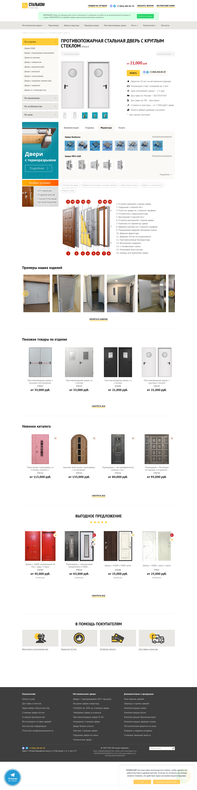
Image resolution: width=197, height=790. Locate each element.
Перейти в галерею (98, 319)
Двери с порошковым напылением (39, 53)
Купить (133, 73)
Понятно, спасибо (145, 16)
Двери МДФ (29, 48)
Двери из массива (32, 57)
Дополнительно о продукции (139, 693)
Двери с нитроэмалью (33, 76)
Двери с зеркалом (32, 85)
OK (142, 782)
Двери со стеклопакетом (35, 90)
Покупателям (28, 693)
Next (171, 293)
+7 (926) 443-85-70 (125, 6)
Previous (25, 293)
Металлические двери (84, 693)
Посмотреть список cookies (166, 782)
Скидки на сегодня (97, 6)
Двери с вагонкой (32, 71)
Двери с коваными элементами (37, 80)
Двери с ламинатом (32, 62)
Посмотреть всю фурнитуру (162, 137)
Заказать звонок (145, 6)
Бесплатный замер (166, 6)
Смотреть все (98, 406)
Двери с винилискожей (34, 67)
